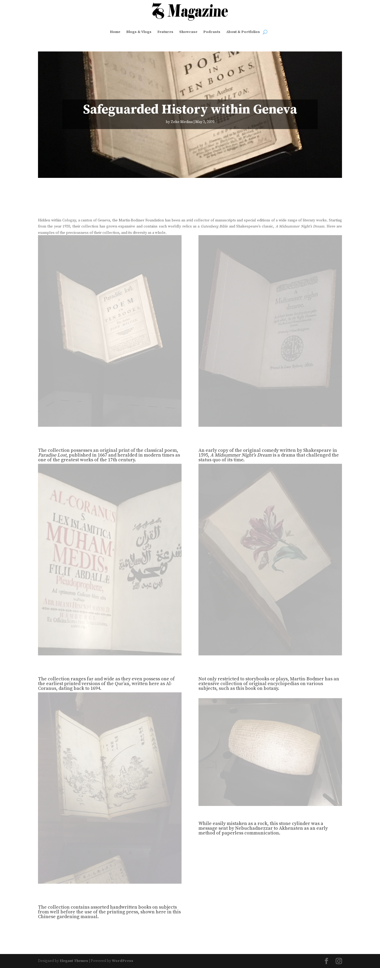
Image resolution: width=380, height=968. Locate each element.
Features (165, 32)
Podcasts (211, 32)
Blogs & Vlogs (138, 32)
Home (115, 32)
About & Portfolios (243, 32)
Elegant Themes (74, 960)
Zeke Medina (182, 122)
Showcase (188, 32)
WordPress (122, 960)
